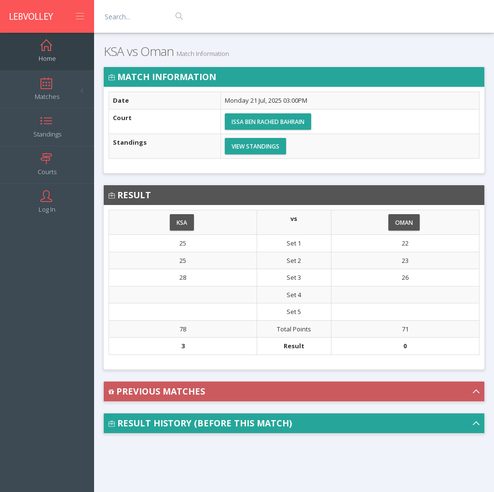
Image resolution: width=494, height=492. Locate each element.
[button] (294, 391)
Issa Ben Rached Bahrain (268, 122)
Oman (404, 223)
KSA (182, 223)
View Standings (255, 146)
